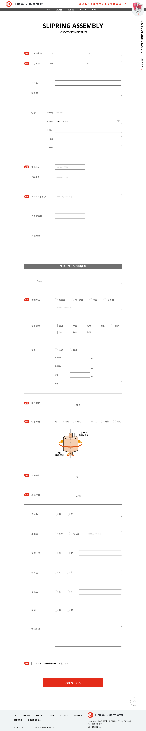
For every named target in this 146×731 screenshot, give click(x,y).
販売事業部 (78, 715)
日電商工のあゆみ (34, 720)
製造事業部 (18, 720)
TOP (48, 10)
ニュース (83, 10)
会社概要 (59, 10)
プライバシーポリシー (45, 663)
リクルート (96, 10)
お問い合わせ (142, 63)
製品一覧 (71, 10)
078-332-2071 (97, 724)
